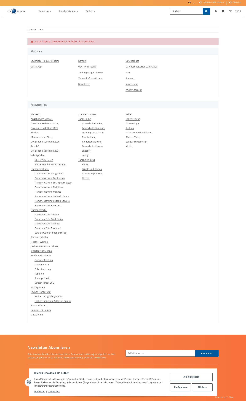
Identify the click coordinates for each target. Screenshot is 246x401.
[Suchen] (186, 11)
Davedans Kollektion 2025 (44, 123)
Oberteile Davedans (41, 250)
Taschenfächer (38, 305)
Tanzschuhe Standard (93, 127)
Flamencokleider (39, 237)
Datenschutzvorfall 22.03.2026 (141, 66)
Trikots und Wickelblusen (139, 132)
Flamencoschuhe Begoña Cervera (52, 200)
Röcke (85, 164)
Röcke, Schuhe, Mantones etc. (50, 164)
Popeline (39, 273)
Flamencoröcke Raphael (47, 223)
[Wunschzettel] (223, 11)
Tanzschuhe (84, 118)
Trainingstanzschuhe (93, 132)
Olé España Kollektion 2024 (45, 150)
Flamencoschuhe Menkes (48, 191)
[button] (215, 11)
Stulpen (130, 127)
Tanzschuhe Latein (92, 123)
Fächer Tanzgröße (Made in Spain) (53, 300)
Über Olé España (87, 66)
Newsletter (84, 84)
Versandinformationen (90, 78)
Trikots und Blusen (92, 168)
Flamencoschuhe (40, 168)
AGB (128, 72)
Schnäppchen (38, 155)
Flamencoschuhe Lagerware (49, 173)
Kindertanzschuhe (91, 141)
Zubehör (35, 146)
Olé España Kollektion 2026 (45, 141)
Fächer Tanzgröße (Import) (48, 296)
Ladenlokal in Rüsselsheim (213, 2)
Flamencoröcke (39, 209)
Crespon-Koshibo (44, 259)
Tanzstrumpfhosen (92, 173)
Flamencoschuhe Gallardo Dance (52, 196)
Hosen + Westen (39, 241)
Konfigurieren (180, 387)
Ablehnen (202, 387)
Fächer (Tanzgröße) (41, 291)
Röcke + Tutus (133, 137)
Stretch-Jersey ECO (44, 282)
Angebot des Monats (42, 118)
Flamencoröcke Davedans (48, 228)
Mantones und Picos (41, 137)
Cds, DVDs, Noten (44, 159)
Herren (85, 178)
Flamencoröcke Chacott (47, 214)
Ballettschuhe (133, 118)
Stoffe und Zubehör (41, 255)
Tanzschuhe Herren (92, 146)
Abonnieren (207, 353)
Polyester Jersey (43, 269)
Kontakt (82, 60)
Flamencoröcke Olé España (49, 219)
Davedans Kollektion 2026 (44, 127)
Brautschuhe (89, 137)
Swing (85, 155)
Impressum (132, 84)
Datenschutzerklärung (82, 354)
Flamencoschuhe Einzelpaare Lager (53, 182)
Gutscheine (37, 314)
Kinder (34, 132)
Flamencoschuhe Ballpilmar (49, 187)
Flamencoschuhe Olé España (50, 178)
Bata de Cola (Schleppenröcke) (51, 232)
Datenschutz (132, 60)
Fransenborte (42, 264)
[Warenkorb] (235, 11)
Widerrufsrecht (134, 89)
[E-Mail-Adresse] (160, 353)
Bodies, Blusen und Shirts (44, 246)
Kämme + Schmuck (41, 310)
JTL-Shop (229, 397)
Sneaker (86, 150)
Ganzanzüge (132, 123)
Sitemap (130, 78)
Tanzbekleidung (86, 159)
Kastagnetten (38, 287)
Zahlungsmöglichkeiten (90, 72)
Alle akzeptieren (191, 377)
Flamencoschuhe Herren (47, 205)
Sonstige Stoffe (42, 278)
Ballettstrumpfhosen (136, 141)
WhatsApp (236, 2)
